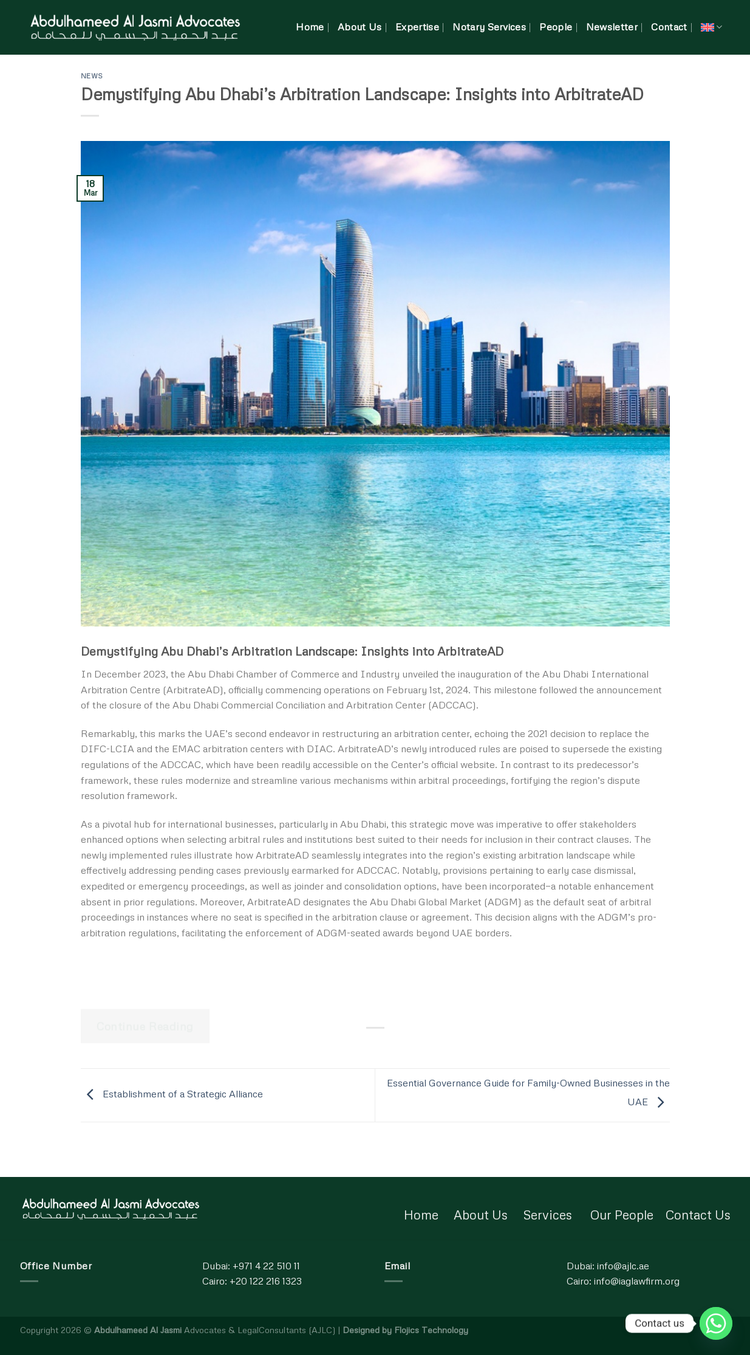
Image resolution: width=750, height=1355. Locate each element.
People (555, 27)
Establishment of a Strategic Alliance (172, 1094)
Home (310, 27)
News (92, 76)
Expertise (417, 27)
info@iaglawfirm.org (637, 1281)
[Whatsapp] (716, 1323)
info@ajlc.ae (623, 1266)
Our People (621, 1215)
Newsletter (612, 27)
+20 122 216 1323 (266, 1281)
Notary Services (489, 27)
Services (547, 1215)
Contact (669, 27)
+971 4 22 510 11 (266, 1266)
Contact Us (698, 1215)
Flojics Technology (431, 1329)
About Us (360, 27)
